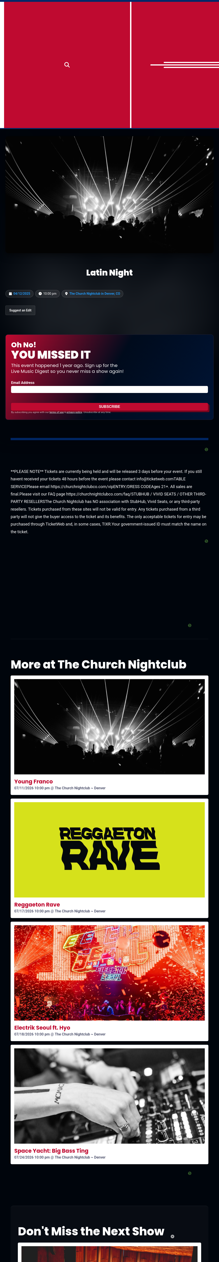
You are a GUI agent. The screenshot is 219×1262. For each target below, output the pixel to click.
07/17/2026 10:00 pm (32, 911)
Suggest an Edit (20, 310)
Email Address (22, 383)
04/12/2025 (21, 293)
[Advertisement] (109, 591)
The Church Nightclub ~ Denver (80, 788)
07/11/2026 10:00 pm (32, 788)
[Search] (67, 65)
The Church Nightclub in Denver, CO (95, 293)
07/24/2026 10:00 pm (32, 1157)
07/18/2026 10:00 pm (32, 1034)
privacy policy (74, 412)
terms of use (56, 412)
